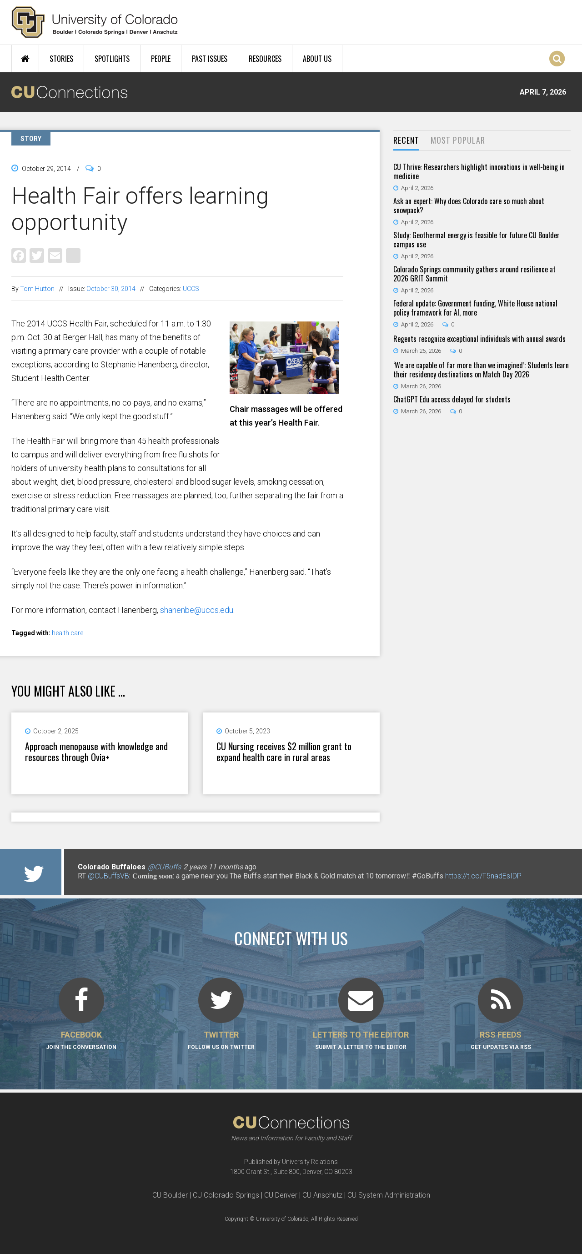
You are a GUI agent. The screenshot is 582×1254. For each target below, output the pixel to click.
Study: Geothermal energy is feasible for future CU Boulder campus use (476, 240)
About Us (317, 58)
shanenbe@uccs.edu (196, 610)
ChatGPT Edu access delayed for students (452, 399)
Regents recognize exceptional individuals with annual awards (479, 338)
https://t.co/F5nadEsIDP (483, 876)
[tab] (406, 140)
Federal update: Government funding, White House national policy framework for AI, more (475, 308)
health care (67, 633)
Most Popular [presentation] (458, 140)
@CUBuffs (164, 867)
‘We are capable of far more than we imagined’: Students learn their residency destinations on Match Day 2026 (481, 370)
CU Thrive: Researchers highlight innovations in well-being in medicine (479, 171)
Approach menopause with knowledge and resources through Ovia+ (96, 751)
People (161, 58)
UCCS (191, 288)
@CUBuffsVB (108, 876)
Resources (265, 58)
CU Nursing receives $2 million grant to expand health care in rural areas (283, 751)
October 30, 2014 (110, 288)
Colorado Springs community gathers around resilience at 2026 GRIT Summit (474, 274)
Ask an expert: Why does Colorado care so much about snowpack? (468, 206)
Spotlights (112, 58)
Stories (61, 58)
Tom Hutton (37, 288)
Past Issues (209, 58)
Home (25, 58)
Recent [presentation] (406, 140)
